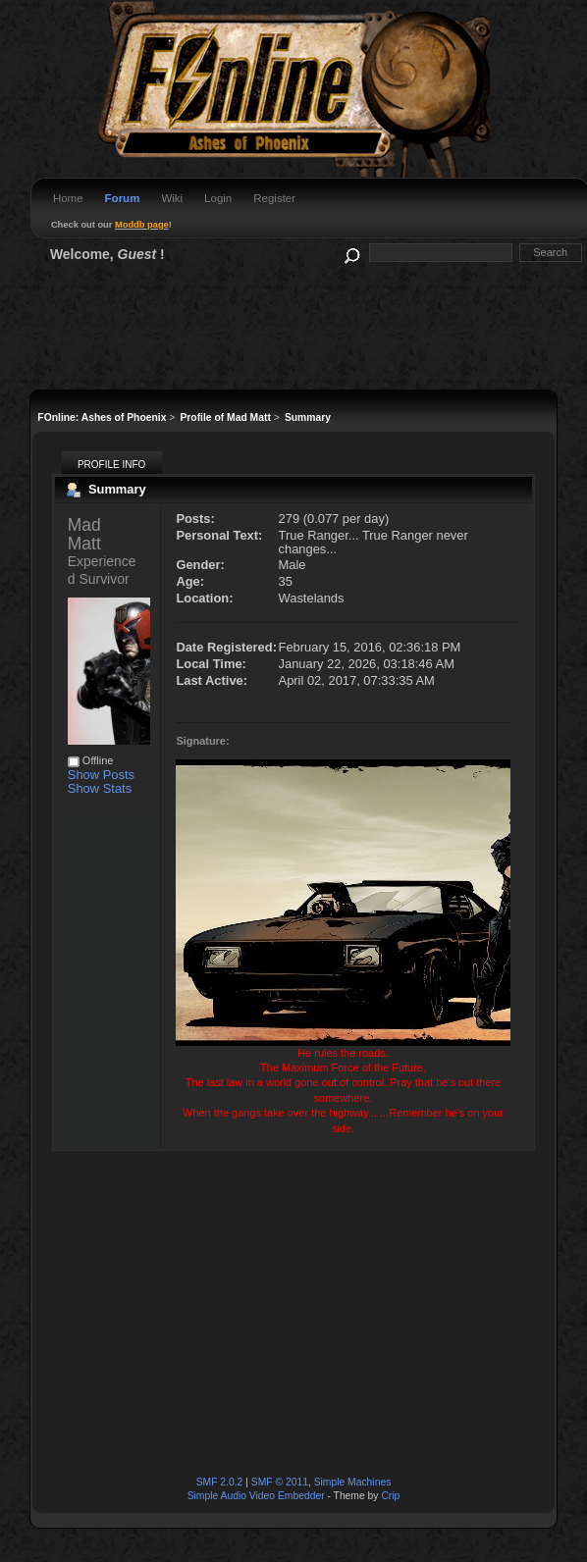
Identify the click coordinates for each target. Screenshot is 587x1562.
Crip (390, 1495)
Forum (122, 198)
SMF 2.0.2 (219, 1482)
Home (68, 198)
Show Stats (100, 788)
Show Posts (101, 774)
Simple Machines (353, 1482)
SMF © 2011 (279, 1482)
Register (274, 198)
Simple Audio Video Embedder (256, 1495)
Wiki (172, 198)
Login (218, 198)
